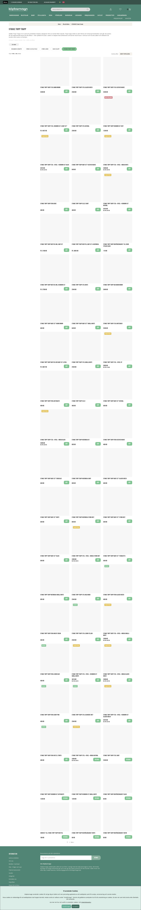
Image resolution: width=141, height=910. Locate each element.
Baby (33, 15)
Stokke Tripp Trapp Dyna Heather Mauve (114, 440)
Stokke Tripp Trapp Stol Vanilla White (82, 362)
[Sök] (70, 9)
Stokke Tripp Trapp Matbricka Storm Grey (83, 517)
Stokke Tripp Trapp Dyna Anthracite (50, 401)
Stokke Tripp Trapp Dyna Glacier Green (113, 595)
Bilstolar (24, 15)
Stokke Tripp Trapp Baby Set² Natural (113, 401)
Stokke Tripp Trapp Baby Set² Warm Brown (51, 324)
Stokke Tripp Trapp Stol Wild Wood (81, 595)
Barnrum (68, 15)
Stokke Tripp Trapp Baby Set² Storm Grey (114, 517)
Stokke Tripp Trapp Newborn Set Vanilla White (84, 794)
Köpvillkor (12, 882)
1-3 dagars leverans (16, 2)
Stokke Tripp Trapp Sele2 (78, 401)
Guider (11, 873)
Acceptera (75, 906)
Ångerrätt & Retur (14, 885)
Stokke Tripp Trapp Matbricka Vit (81, 440)
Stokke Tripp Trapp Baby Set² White (49, 517)
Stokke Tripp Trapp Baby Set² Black (49, 556)
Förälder (58, 15)
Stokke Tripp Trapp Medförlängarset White (83, 833)
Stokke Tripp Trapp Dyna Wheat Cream (50, 633)
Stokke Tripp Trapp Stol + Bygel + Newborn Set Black (54, 165)
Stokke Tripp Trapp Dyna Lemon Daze (50, 674)
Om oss (11, 861)
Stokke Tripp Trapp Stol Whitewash (112, 324)
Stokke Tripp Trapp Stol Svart (111, 755)
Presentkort (118, 18)
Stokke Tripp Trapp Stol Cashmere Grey (82, 715)
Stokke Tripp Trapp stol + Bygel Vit (112, 362)
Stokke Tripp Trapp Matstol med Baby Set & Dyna (53, 362)
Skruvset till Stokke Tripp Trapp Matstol (51, 833)
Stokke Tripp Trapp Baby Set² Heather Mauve (84, 165)
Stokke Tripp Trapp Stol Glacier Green (82, 87)
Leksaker (78, 15)
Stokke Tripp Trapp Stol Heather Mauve (114, 87)
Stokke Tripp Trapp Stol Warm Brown (50, 87)
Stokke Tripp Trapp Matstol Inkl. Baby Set (51, 244)
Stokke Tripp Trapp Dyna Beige (48, 204)
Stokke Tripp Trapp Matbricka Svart (81, 479)
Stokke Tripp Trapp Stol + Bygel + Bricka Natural (85, 755)
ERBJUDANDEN (89, 15)
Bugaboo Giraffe (16, 49)
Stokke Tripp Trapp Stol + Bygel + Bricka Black (52, 440)
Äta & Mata (42, 15)
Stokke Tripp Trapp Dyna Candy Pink (49, 715)
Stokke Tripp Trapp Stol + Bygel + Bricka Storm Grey (86, 556)
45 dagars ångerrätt (49, 2)
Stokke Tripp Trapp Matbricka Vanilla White (52, 595)
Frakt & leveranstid (14, 870)
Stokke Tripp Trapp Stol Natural (80, 126)
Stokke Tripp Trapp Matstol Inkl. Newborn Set (52, 285)
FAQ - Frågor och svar (15, 867)
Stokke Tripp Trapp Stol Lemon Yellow (82, 633)
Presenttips (110, 15)
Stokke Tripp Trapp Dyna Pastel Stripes (51, 755)
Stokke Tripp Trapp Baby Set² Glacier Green (115, 479)
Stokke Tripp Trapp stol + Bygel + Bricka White (115, 165)
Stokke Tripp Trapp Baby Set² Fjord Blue (51, 479)
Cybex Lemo (45, 49)
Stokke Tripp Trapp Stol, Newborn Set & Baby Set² (53, 126)
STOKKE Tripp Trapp (77, 24)
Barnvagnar (14, 15)
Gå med (96, 858)
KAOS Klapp (56, 49)
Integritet (11, 876)
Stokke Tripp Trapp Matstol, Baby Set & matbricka (85, 244)
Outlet (100, 15)
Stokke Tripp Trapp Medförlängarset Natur (115, 833)
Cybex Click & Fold (31, 49)
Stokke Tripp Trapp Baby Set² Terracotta (114, 556)
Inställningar (66, 906)
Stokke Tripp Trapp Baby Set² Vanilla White (83, 324)
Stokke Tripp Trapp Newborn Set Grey (113, 126)
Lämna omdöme (14, 858)
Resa (50, 15)
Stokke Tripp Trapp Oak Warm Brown (113, 285)
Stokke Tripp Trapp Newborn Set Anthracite (52, 794)
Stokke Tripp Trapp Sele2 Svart (80, 204)
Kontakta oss (12, 879)
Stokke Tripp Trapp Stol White (80, 285)
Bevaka (97, 759)
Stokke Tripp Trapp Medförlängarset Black (115, 794)
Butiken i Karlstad (14, 864)
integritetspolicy (86, 902)
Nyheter (128, 18)
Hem (59, 24)
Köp (66, 130)
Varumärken (122, 15)
